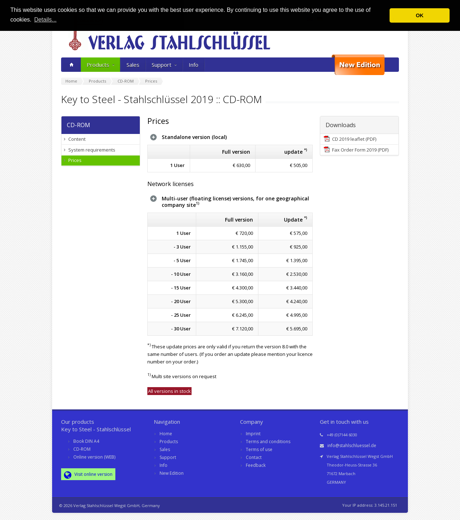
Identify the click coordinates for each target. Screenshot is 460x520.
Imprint (253, 434)
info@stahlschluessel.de (351, 445)
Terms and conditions (268, 441)
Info (193, 64)
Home (166, 434)
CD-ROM (82, 449)
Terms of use (259, 449)
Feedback (256, 465)
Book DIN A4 (86, 441)
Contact (254, 457)
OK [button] (420, 15)
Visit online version (88, 474)
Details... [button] (45, 20)
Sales (132, 64)
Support (164, 64)
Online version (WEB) (94, 457)
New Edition (172, 473)
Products (100, 64)
